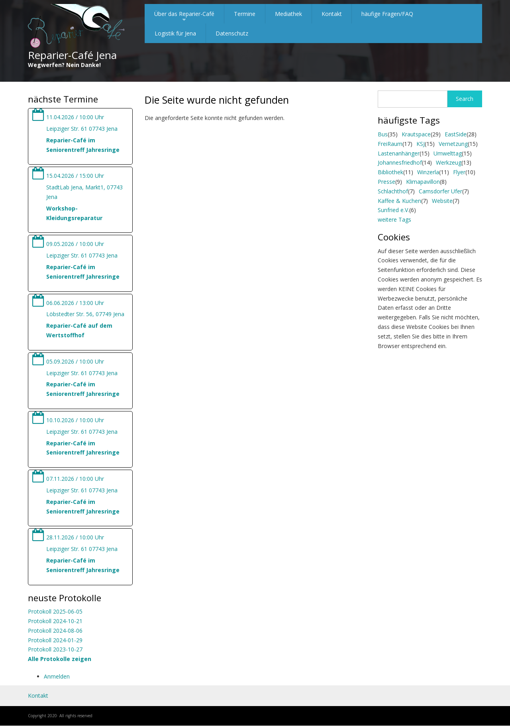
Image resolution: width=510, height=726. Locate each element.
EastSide (456, 134)
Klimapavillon (423, 181)
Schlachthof (393, 191)
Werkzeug (448, 162)
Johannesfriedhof (400, 162)
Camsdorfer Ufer (440, 191)
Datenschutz (232, 33)
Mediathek (288, 14)
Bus (383, 134)
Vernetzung (453, 144)
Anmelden (57, 676)
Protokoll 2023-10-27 (55, 649)
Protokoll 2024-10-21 (55, 621)
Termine (244, 14)
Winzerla (428, 172)
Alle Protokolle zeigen (59, 659)
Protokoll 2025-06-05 (55, 611)
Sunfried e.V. (393, 210)
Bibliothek (390, 172)
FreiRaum (390, 144)
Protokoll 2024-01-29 (55, 640)
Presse (386, 181)
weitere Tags (394, 219)
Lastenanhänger (399, 153)
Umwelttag (448, 153)
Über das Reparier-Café (184, 17)
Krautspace (416, 134)
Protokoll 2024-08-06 (55, 630)
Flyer (459, 172)
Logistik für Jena (175, 33)
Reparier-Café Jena (72, 55)
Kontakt (332, 14)
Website (442, 201)
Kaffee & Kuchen (399, 201)
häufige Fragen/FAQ (387, 14)
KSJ (420, 144)
